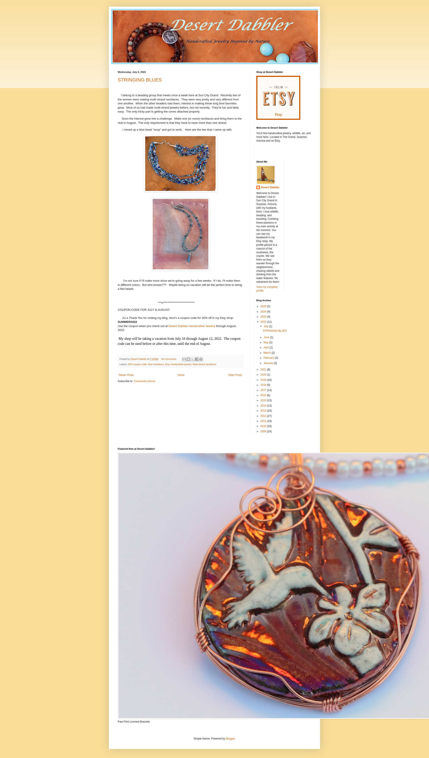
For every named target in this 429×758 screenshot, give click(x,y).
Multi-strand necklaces (204, 364)
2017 (263, 390)
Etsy (167, 364)
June (267, 337)
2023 (263, 316)
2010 (263, 426)
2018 (263, 384)
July (266, 326)
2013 (263, 410)
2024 (263, 311)
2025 (263, 306)
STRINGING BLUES (140, 80)
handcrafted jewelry (181, 364)
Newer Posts (126, 375)
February (269, 357)
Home (181, 375)
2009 (263, 431)
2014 (263, 405)
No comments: (169, 359)
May (266, 342)
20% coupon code (137, 364)
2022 (263, 321)
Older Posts (235, 375)
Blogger (230, 738)
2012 (263, 416)
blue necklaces (156, 364)
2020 (263, 374)
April (267, 347)
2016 (263, 395)
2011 (263, 421)
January (269, 363)
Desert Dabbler (270, 187)
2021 (263, 369)
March (268, 352)
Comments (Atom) (144, 381)
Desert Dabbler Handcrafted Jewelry (192, 326)
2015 (263, 400)
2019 (263, 379)
